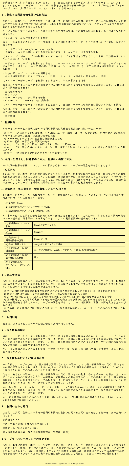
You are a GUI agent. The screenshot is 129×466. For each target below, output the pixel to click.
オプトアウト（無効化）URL (36, 210)
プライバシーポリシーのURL (36, 207)
